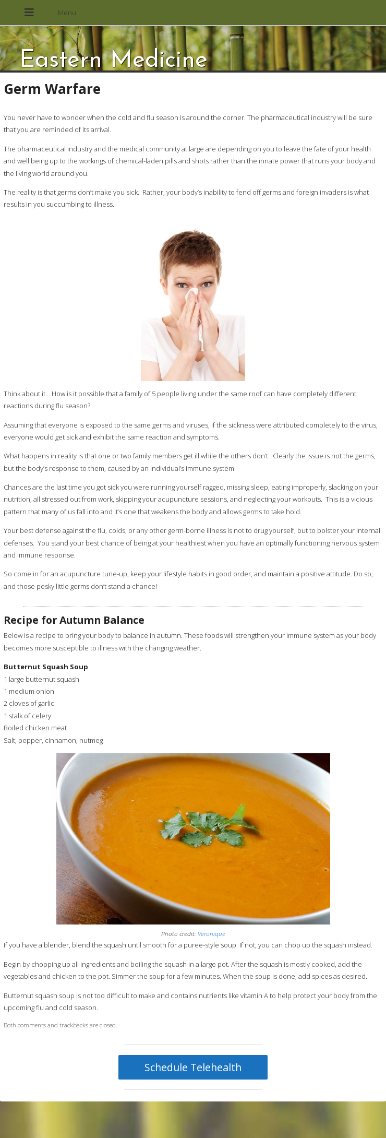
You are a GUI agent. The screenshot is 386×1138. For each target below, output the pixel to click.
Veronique (211, 933)
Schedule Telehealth (193, 1067)
